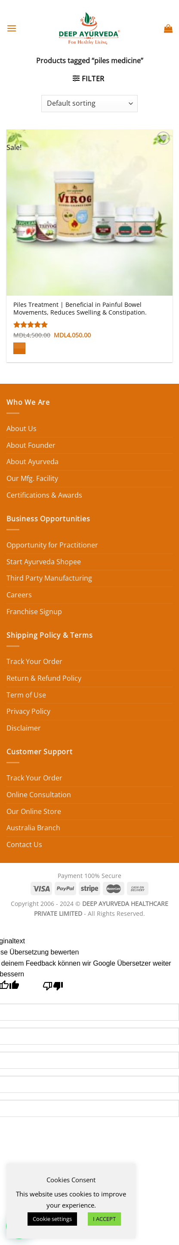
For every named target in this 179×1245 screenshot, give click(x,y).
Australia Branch (33, 827)
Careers (19, 595)
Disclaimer (23, 728)
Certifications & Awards (44, 495)
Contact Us (24, 844)
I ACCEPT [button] (104, 1219)
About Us (21, 428)
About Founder (31, 445)
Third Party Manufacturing (49, 578)
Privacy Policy (28, 711)
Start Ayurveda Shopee (43, 561)
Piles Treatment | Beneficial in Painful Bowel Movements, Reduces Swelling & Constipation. (80, 308)
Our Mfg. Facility (32, 478)
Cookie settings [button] (52, 1219)
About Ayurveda (32, 461)
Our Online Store (33, 811)
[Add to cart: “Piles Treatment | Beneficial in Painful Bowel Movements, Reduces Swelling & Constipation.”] (19, 348)
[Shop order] (89, 103)
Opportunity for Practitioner (52, 545)
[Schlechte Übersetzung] (53, 988)
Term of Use (26, 695)
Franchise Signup (34, 611)
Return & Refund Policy (43, 678)
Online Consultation (38, 794)
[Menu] (11, 28)
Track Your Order (34, 661)
